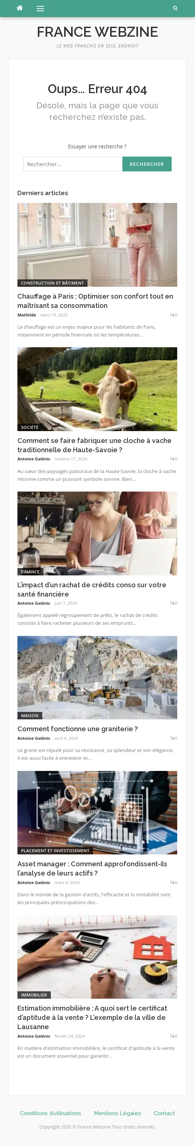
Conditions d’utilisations (50, 1113)
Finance (30, 571)
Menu (37, 8)
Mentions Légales (117, 1113)
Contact (164, 1113)
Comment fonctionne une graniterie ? (77, 729)
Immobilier (34, 995)
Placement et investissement (55, 850)
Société (30, 427)
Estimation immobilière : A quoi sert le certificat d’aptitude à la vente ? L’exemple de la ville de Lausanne (92, 1017)
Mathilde (26, 315)
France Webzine (97, 32)
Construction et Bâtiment (52, 283)
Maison (30, 715)
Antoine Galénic (33, 459)
